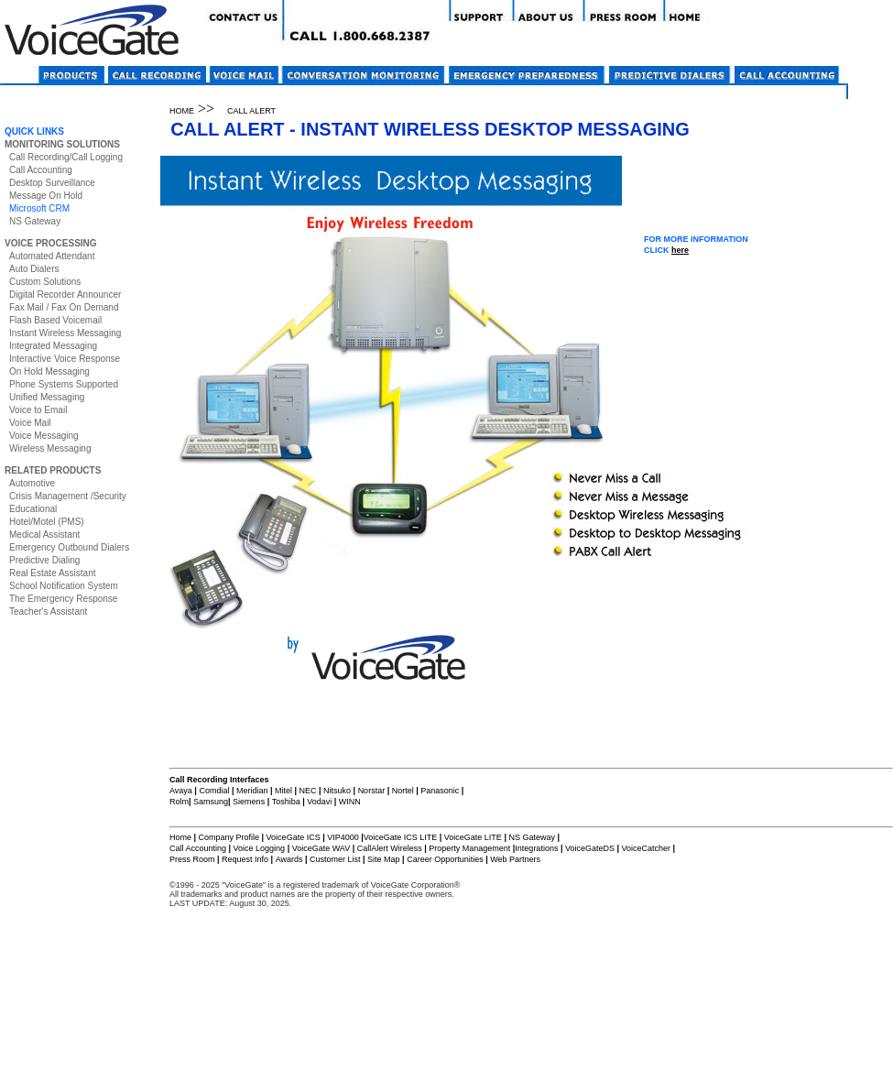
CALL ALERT (251, 110)
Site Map (383, 859)
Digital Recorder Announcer (65, 294)
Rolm (179, 801)
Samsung (210, 801)
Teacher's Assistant (48, 611)
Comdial (214, 790)
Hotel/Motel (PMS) (46, 522)
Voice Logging (260, 848)
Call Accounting (40, 170)
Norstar (372, 790)
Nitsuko (337, 790)
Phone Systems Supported (63, 384)
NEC (308, 790)
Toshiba (286, 801)
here (680, 250)
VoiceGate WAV (321, 848)
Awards (289, 859)
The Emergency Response (63, 599)
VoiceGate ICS (294, 837)
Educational (33, 509)
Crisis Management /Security (67, 496)
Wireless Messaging (50, 448)
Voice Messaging (44, 436)
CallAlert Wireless (389, 848)
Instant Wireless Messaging (65, 333)
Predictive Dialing (44, 560)
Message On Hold (45, 196)
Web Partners (515, 859)
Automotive (32, 483)
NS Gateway (34, 221)
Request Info (245, 859)
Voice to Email (38, 410)
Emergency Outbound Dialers (69, 547)
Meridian (252, 790)
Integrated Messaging (53, 346)
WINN (350, 801)
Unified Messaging (46, 397)
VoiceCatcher (645, 848)
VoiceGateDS (590, 848)
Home (180, 837)
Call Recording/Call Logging (66, 157)
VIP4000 (343, 837)
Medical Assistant (44, 535)
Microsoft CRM (39, 208)
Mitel (283, 790)
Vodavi (319, 801)
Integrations (536, 848)
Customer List (335, 859)
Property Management (469, 848)
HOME (181, 110)
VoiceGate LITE (471, 837)
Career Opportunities (445, 859)
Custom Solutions (45, 282)
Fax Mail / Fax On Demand (63, 307)
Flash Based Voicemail (55, 320)
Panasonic (439, 790)
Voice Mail (30, 423)
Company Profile (230, 837)
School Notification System (63, 586)
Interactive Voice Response (64, 359)
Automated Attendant (51, 256)
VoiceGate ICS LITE (401, 837)
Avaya (181, 790)
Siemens (249, 801)
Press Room (192, 859)
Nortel (404, 790)
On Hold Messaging (49, 371)
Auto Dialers (34, 269)
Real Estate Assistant (52, 573)
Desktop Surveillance (52, 183)
